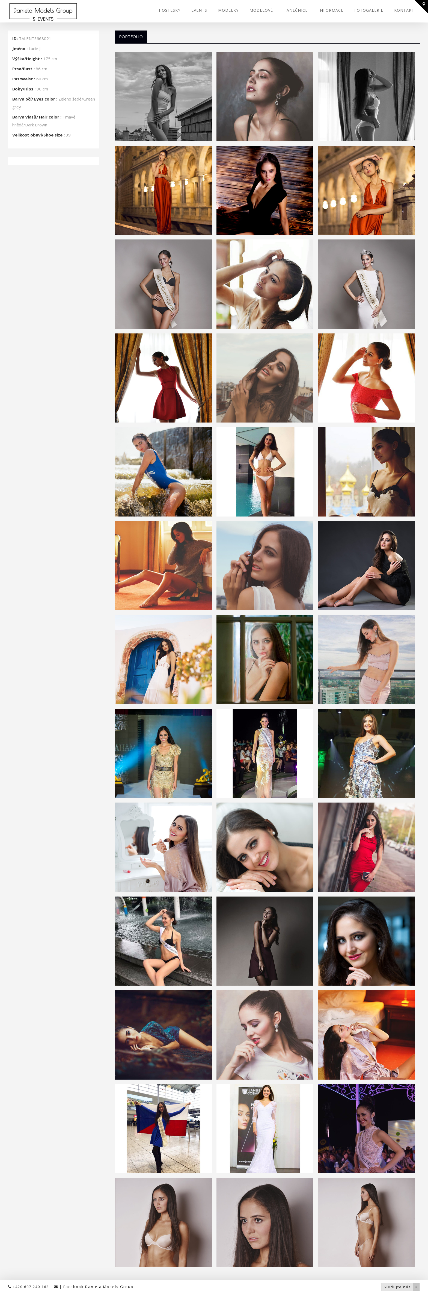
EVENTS (199, 10)
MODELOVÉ (261, 10)
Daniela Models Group (109, 1286)
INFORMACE (331, 10)
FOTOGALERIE (368, 10)
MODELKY (228, 10)
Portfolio (131, 36)
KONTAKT (404, 10)
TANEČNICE (296, 10)
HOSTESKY (169, 10)
